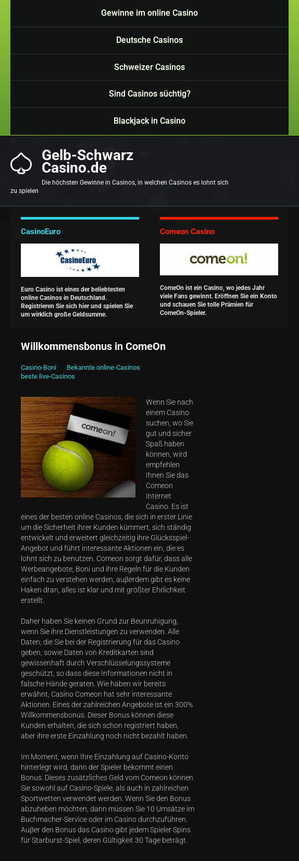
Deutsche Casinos (149, 40)
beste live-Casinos (48, 376)
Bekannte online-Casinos (103, 367)
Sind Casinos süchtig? (150, 94)
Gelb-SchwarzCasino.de (87, 161)
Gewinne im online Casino (149, 13)
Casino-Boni (38, 367)
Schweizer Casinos (149, 67)
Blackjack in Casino (149, 121)
